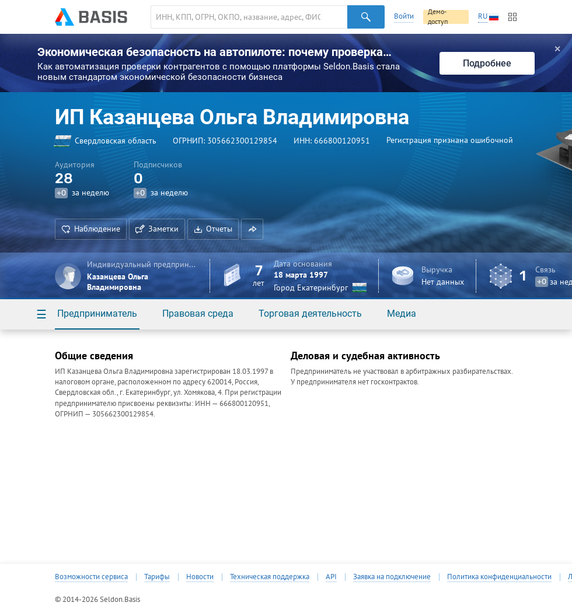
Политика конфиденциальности (499, 577)
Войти (404, 16)
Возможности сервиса (91, 577)
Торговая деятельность (310, 313)
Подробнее (487, 63)
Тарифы (157, 577)
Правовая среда (197, 313)
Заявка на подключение (392, 577)
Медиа (401, 313)
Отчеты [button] (213, 228)
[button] (252, 229)
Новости (200, 577)
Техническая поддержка (269, 577)
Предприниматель (97, 313)
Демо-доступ (438, 17)
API (331, 577)
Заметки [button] (157, 228)
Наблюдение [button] (90, 228)
